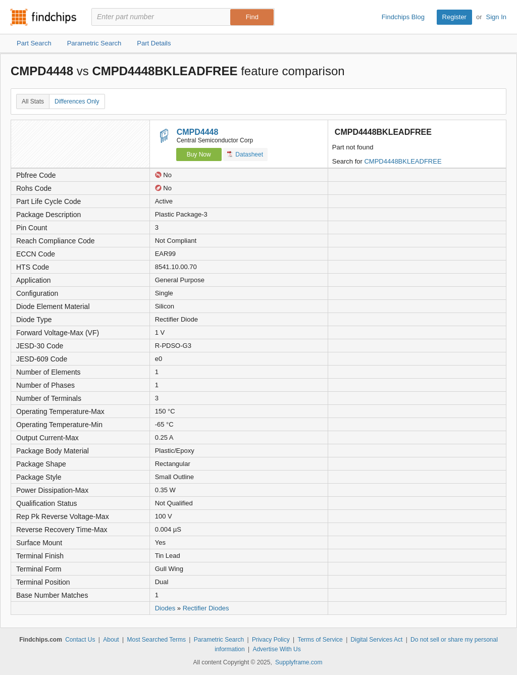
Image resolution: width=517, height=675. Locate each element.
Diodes (165, 608)
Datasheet (245, 154)
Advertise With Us (276, 649)
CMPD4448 (198, 132)
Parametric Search (219, 639)
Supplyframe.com (298, 662)
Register (454, 17)
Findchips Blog (403, 17)
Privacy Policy (271, 639)
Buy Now (199, 154)
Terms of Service (319, 639)
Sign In (496, 17)
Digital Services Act (377, 639)
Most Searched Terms (156, 639)
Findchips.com (43, 17)
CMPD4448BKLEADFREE (402, 161)
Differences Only (77, 101)
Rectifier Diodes (206, 608)
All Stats (33, 101)
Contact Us (80, 639)
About (111, 639)
